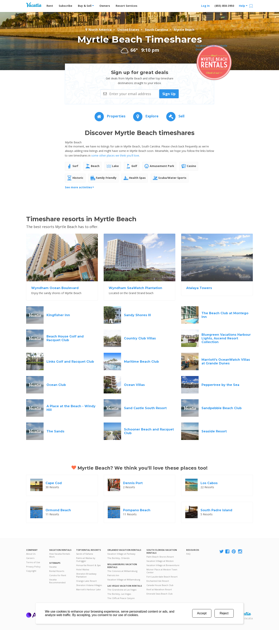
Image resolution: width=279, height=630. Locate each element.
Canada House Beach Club (159, 585)
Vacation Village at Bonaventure (162, 565)
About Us (30, 553)
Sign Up (169, 93)
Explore (145, 116)
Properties (110, 116)
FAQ (188, 553)
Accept (202, 613)
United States (128, 30)
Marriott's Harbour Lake (88, 589)
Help (243, 6)
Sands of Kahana (84, 553)
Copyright (31, 570)
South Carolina (156, 30)
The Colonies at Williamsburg (122, 571)
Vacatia (53, 566)
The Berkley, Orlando (118, 558)
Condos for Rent (57, 575)
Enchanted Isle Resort (157, 580)
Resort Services (126, 6)
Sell (175, 116)
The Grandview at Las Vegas (121, 589)
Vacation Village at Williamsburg (123, 579)
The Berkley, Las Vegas (119, 593)
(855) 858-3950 (224, 6)
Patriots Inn (113, 575)
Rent (49, 6)
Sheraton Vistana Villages (89, 585)
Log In (205, 6)
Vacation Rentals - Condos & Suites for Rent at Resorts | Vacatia (34, 5)
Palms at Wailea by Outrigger (85, 559)
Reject (224, 613)
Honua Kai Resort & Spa (88, 565)
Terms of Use (33, 562)
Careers (30, 558)
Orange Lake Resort (86, 580)
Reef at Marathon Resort (159, 589)
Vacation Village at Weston (160, 560)
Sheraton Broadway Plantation (86, 575)
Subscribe (65, 6)
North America (98, 30)
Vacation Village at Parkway (121, 553)
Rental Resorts (56, 571)
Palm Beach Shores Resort (160, 556)
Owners (104, 6)
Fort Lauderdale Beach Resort (161, 576)
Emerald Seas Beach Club (159, 593)
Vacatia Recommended (57, 581)
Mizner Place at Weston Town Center (161, 571)
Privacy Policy (33, 566)
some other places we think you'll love (115, 155)
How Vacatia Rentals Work (59, 555)
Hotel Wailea (82, 569)
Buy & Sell (86, 6)
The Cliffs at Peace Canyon (121, 598)
